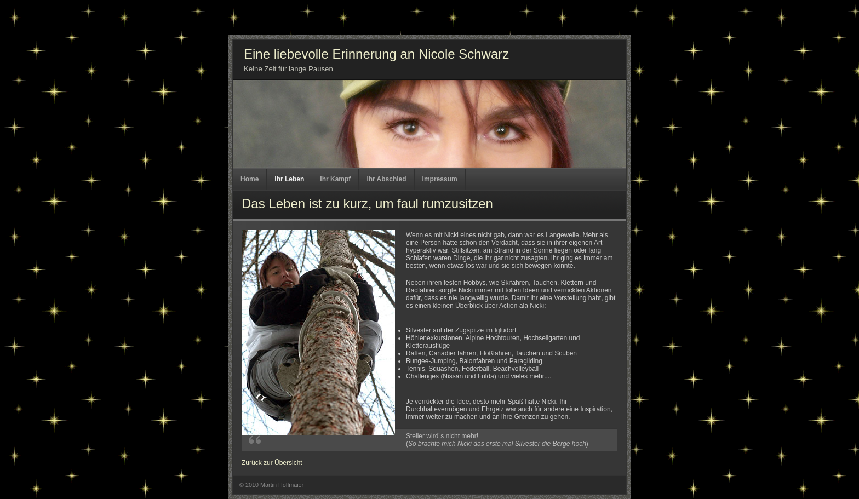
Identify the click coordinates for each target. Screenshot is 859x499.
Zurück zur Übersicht (272, 463)
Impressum (439, 179)
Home (249, 179)
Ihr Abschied (386, 179)
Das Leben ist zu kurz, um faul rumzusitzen (367, 203)
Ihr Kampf (335, 179)
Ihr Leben (289, 179)
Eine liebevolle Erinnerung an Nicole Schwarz (376, 54)
